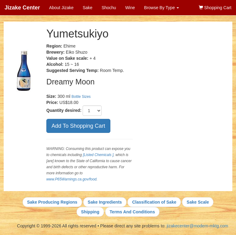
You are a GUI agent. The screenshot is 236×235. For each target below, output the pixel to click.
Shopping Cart (215, 7)
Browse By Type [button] (161, 7)
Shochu (109, 7)
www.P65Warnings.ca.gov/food (71, 179)
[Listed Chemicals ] (98, 155)
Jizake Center (22, 8)
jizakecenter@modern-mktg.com (197, 225)
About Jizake (61, 7)
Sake (87, 7)
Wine (130, 7)
